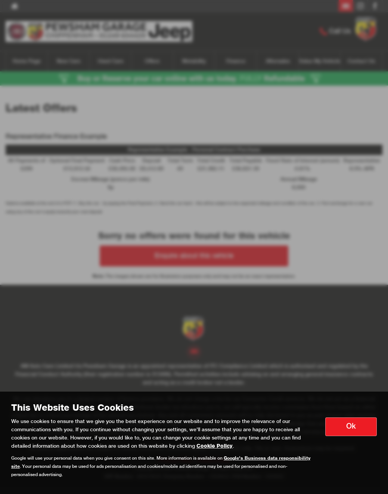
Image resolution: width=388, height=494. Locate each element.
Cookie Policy (214, 446)
